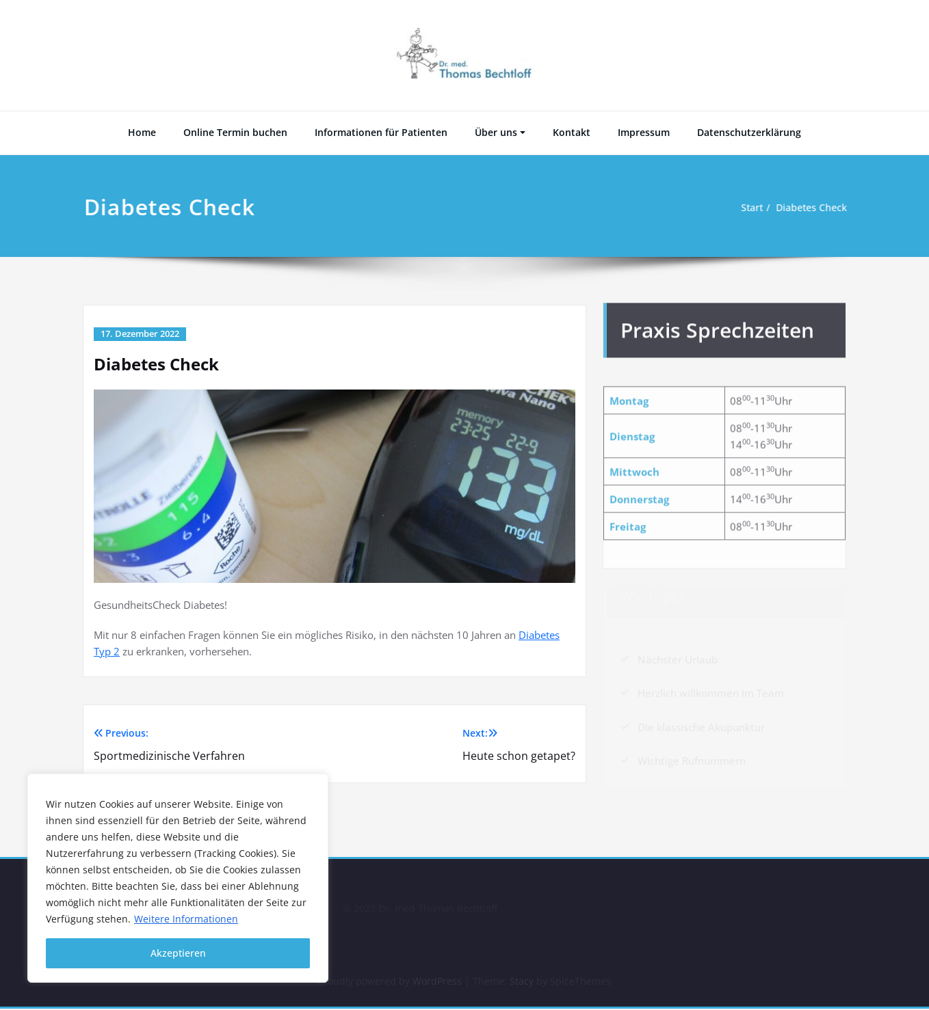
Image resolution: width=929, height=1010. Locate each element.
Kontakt (571, 132)
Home (142, 132)
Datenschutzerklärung (749, 132)
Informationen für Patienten (381, 132)
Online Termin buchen (235, 132)
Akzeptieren (178, 952)
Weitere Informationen (186, 918)
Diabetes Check (812, 208)
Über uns (496, 132)
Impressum (644, 132)
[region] (177, 878)
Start (749, 208)
